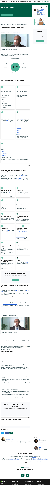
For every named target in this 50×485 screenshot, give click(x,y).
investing (11, 32)
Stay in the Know (15, 412)
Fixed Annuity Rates (27, 483)
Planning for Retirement (40, 483)
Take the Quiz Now (40, 40)
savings (7, 120)
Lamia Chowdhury (41, 10)
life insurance (26, 262)
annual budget (7, 230)
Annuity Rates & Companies (24, 1)
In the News (34, 1)
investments (21, 119)
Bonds (18, 132)
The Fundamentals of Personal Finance (12, 20)
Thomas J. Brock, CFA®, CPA (40, 12)
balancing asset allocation (20, 237)
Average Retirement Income (40, 484)
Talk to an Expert (44, 1)
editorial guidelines (34, 457)
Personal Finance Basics (4, 20)
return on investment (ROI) (23, 231)
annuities (26, 346)
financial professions (22, 371)
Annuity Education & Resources (14, 1)
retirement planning (17, 32)
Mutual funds (19, 128)
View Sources (24, 462)
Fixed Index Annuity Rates (28, 484)
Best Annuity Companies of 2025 (16, 483)
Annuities (3, 151)
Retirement (30, 1)
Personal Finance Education (20, 20)
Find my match (15, 279)
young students (18, 178)
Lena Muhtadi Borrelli (41, 9)
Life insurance (4, 153)
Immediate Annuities (15, 484)
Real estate (19, 134)
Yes (22, 475)
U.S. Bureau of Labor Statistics (6, 359)
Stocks (18, 130)
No (27, 475)
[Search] (48, 1)
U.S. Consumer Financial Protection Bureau (10, 304)
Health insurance (4, 155)
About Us (38, 1)
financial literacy (23, 175)
